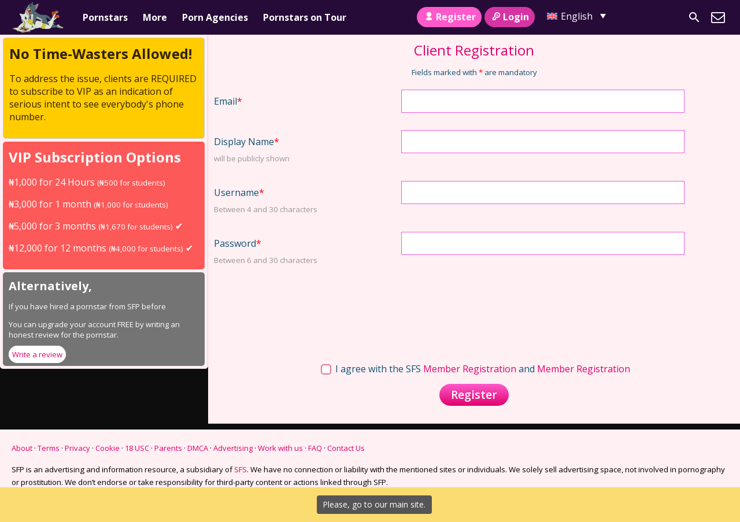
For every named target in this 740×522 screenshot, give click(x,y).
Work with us (280, 448)
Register (449, 16)
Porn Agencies (215, 17)
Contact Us (346, 448)
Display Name (246, 141)
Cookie (107, 448)
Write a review (37, 354)
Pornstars (105, 17)
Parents (168, 448)
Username (239, 192)
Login (509, 16)
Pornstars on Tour (304, 17)
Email (228, 101)
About (22, 448)
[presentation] (489, 305)
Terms (49, 448)
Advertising (233, 448)
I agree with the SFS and (475, 368)
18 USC (137, 448)
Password (237, 243)
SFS (240, 469)
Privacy (77, 448)
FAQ (315, 448)
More (155, 17)
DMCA (197, 448)
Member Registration (469, 368)
